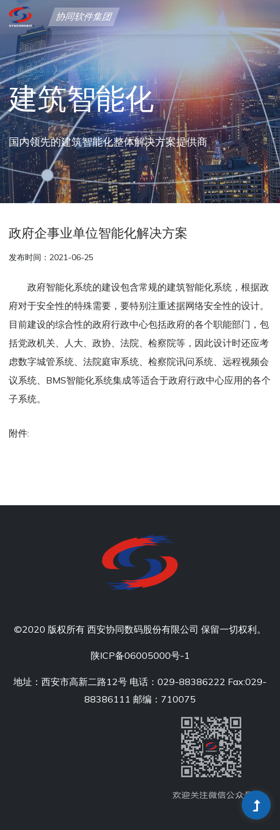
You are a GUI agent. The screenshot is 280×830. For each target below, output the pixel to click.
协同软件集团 (83, 17)
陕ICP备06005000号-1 (140, 655)
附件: (19, 433)
